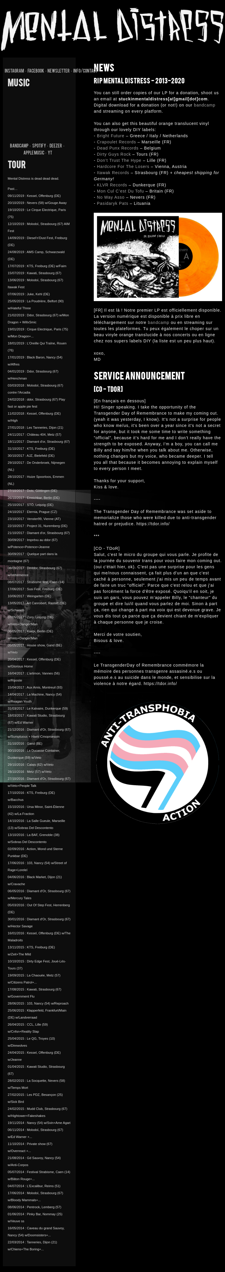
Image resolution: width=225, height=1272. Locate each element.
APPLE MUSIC (33, 153)
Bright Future (111, 135)
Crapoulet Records (116, 142)
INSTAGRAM (14, 71)
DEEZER (56, 146)
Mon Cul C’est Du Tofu (120, 191)
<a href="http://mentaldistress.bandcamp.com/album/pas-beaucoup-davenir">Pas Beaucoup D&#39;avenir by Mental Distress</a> (39, 115)
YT (50, 153)
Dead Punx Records (118, 148)
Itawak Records (113, 172)
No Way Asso (111, 197)
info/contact (85, 71)
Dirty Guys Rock (114, 154)
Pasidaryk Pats (112, 203)
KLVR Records (112, 185)
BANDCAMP (19, 146)
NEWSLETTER (58, 71)
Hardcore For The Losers (123, 166)
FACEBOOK (36, 71)
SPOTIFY (39, 146)
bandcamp (204, 105)
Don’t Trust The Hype (119, 160)
